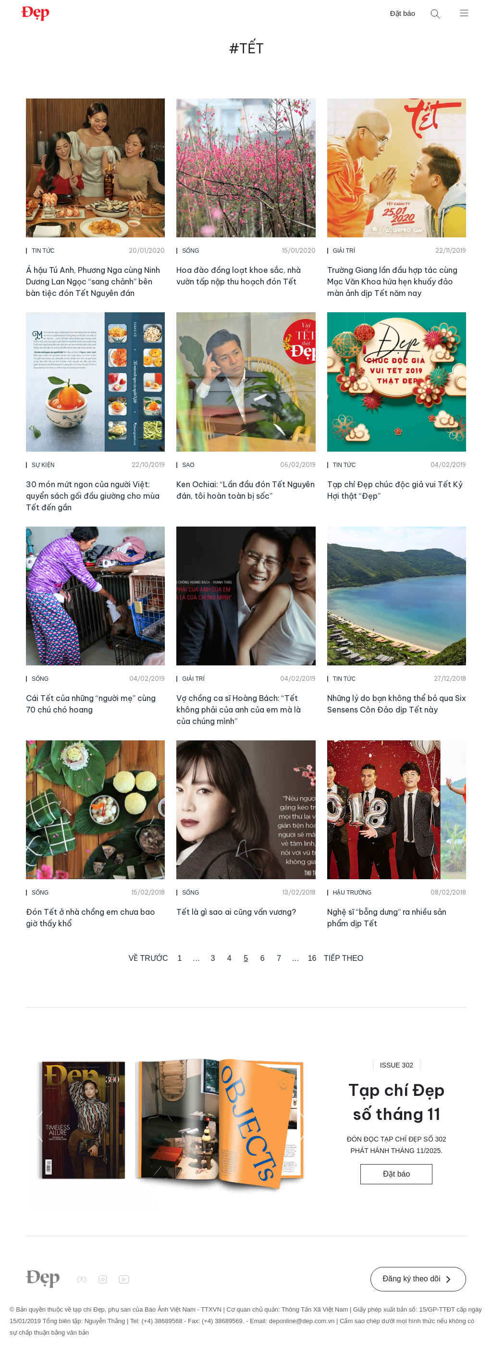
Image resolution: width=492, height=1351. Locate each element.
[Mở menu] (464, 12)
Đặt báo (402, 13)
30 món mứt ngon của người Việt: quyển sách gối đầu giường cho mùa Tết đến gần (93, 495)
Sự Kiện (43, 465)
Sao (188, 465)
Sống (190, 251)
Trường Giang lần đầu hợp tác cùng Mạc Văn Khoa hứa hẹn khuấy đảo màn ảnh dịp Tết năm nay (392, 281)
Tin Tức (43, 251)
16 (312, 958)
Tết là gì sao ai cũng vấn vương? (236, 912)
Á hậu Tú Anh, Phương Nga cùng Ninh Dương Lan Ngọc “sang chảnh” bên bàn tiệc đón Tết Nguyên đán (93, 281)
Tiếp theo (343, 958)
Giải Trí (344, 251)
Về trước (148, 958)
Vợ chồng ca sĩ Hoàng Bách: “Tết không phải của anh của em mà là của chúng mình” (238, 709)
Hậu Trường (352, 893)
